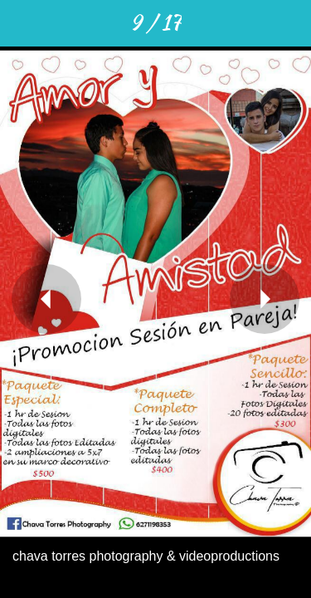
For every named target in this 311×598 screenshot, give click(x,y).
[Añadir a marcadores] (288, 23)
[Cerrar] (23, 23)
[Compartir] (201, 23)
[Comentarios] (245, 23)
